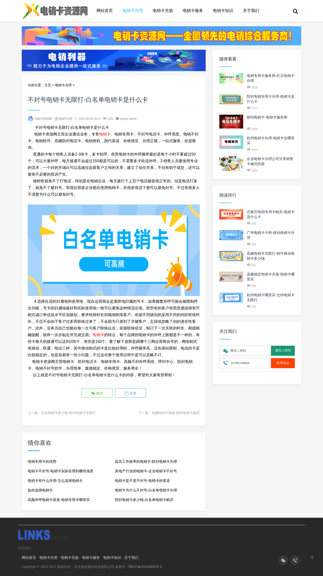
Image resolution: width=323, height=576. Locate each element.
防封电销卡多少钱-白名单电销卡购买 (144, 499)
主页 (47, 85)
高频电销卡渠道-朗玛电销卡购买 (176, 413)
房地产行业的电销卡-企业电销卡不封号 (146, 471)
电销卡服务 (193, 10)
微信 (97, 393)
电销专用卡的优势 (42, 461)
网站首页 (105, 10)
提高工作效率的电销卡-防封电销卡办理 (146, 461)
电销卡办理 (133, 10)
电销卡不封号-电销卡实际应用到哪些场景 (60, 471)
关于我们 (251, 10)
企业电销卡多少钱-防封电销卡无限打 (68, 413)
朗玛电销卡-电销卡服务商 (267, 117)
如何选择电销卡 (40, 490)
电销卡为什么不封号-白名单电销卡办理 (146, 490)
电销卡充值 (163, 10)
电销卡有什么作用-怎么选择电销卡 (55, 480)
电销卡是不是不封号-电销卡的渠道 (142, 480)
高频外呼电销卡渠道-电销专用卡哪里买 (59, 499)
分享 (130, 393)
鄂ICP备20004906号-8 (145, 566)
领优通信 (25, 548)
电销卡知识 (223, 10)
